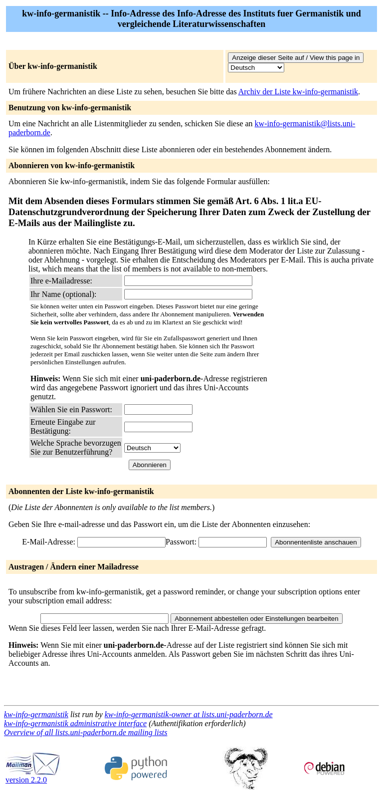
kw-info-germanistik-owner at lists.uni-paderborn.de (189, 714)
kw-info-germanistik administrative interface (75, 723)
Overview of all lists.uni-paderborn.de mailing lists (86, 732)
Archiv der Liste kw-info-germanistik (298, 91)
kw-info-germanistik (36, 714)
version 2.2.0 (32, 776)
